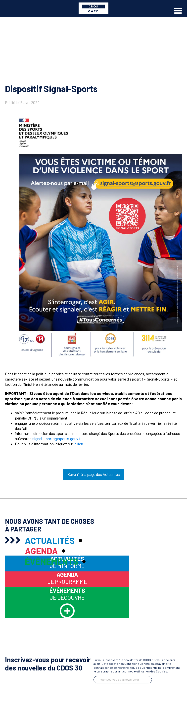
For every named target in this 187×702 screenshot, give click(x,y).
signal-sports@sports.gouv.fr (57, 438)
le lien (78, 443)
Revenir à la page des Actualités (93, 474)
